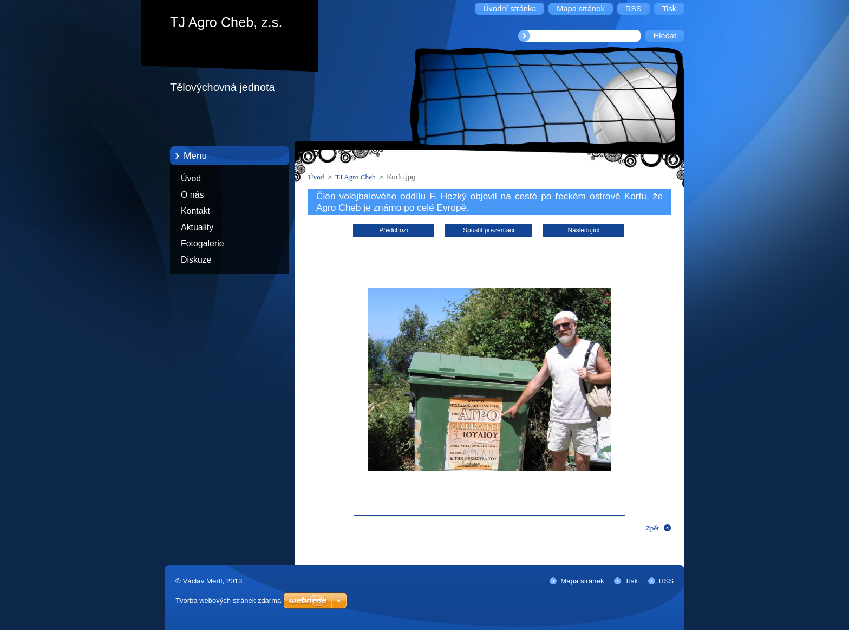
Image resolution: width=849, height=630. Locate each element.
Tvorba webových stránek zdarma (228, 600)
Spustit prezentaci (488, 230)
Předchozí (393, 230)
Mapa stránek (582, 581)
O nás (192, 194)
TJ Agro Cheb (355, 177)
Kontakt (195, 211)
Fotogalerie (202, 243)
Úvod (191, 178)
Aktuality (197, 227)
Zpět (652, 528)
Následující (583, 230)
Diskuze (196, 259)
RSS (666, 581)
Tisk (631, 581)
